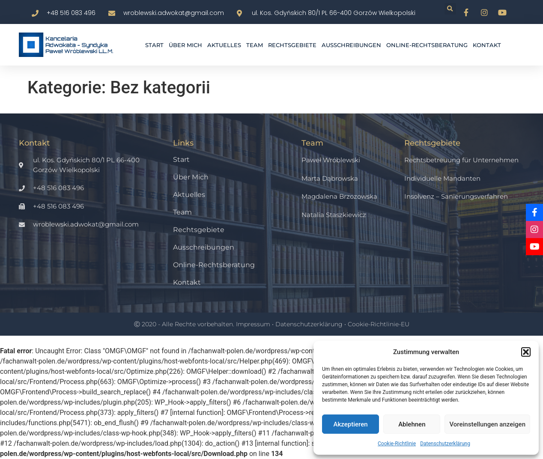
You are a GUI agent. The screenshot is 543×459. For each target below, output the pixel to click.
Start (154, 45)
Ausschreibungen (351, 45)
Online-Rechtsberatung (427, 45)
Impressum (253, 324)
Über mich (185, 45)
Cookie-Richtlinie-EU (378, 324)
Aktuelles (224, 45)
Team (254, 45)
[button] (526, 352)
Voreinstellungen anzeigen (487, 424)
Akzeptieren (351, 424)
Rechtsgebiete (292, 45)
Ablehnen (411, 424)
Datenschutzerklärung (445, 444)
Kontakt (487, 45)
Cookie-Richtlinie (397, 444)
